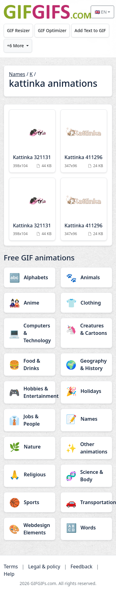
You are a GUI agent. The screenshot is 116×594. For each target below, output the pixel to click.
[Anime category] (29, 303)
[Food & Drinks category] (29, 364)
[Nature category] (29, 447)
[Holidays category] (86, 391)
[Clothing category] (86, 303)
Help (9, 574)
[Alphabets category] (29, 277)
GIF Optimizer (52, 30)
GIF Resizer (18, 30)
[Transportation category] (86, 502)
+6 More (15, 45)
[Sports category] (29, 502)
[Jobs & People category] (29, 420)
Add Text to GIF (90, 30)
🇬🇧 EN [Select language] (101, 12)
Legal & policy (44, 566)
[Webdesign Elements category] (29, 529)
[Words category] (86, 527)
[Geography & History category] (86, 364)
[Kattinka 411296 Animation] (84, 141)
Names (17, 74)
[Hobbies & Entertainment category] (29, 392)
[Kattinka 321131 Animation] (32, 141)
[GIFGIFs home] (47, 12)
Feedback (81, 566)
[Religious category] (29, 474)
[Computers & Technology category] (29, 333)
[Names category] (86, 419)
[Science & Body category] (86, 476)
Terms (11, 566)
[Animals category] (86, 277)
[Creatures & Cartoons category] (86, 329)
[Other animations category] (86, 448)
